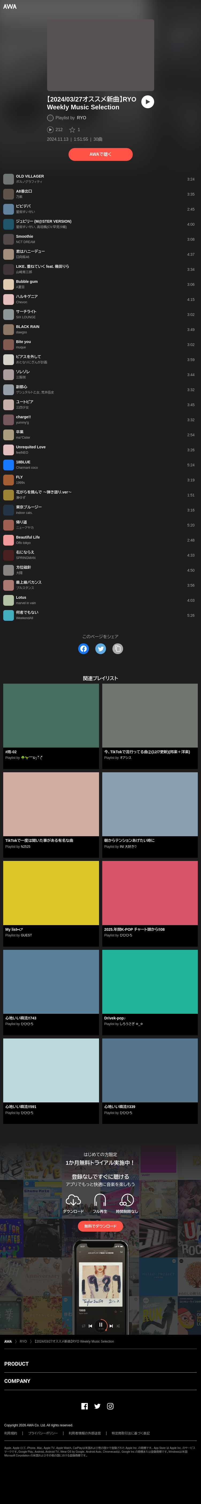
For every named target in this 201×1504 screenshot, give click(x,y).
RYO (81, 118)
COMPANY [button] (17, 1381)
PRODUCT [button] (16, 1364)
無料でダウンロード (100, 1226)
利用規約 (10, 1433)
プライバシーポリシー (43, 1433)
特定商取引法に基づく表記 (131, 1433)
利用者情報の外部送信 (85, 1433)
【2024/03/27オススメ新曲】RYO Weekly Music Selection (74, 1341)
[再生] (147, 101)
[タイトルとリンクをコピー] (117, 648)
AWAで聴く (100, 154)
